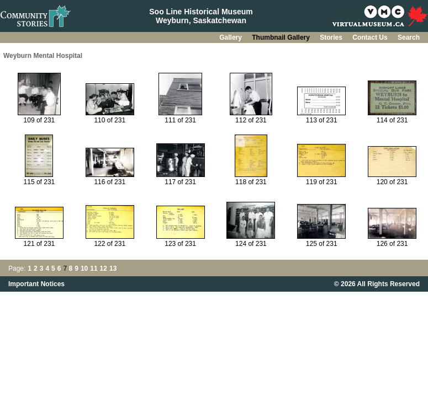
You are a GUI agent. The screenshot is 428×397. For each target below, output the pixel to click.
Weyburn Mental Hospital (42, 56)
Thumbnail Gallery (281, 37)
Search (409, 37)
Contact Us (370, 37)
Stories (332, 37)
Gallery (231, 37)
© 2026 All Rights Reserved (377, 284)
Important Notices (36, 284)
